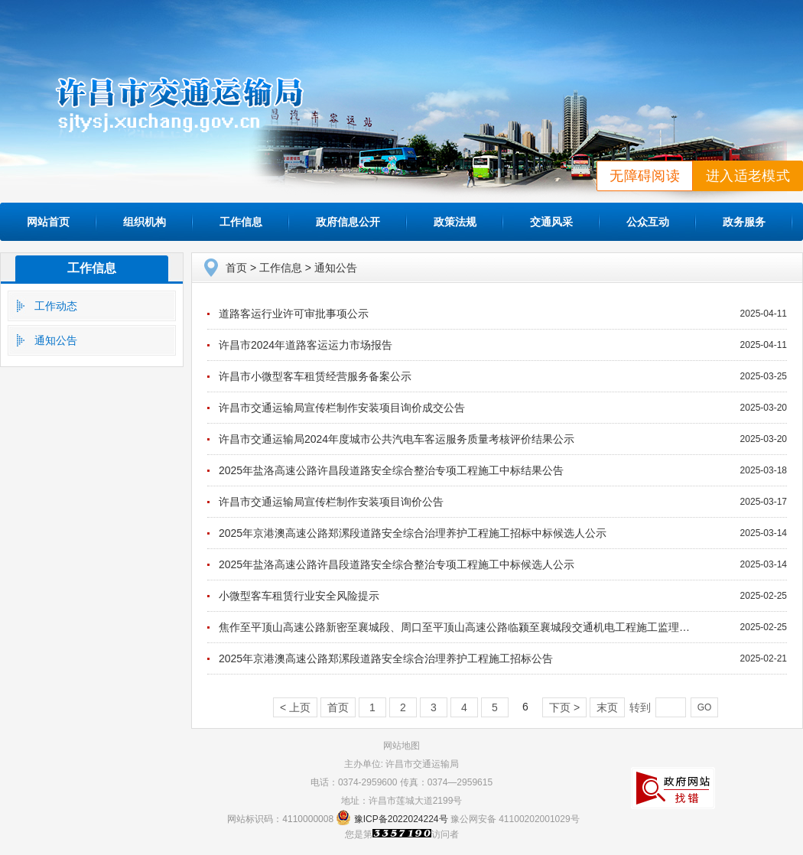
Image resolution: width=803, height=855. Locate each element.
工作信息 (240, 222)
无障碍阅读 (645, 176)
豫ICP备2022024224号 (401, 819)
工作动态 (55, 306)
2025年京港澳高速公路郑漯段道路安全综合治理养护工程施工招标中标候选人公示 (412, 533)
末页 (607, 707)
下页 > (564, 707)
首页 (236, 268)
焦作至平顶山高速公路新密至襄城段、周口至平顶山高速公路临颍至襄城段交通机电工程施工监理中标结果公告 (481, 627)
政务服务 (744, 222)
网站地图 (401, 745)
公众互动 (647, 222)
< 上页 (295, 707)
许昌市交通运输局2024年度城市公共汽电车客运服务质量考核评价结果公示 (396, 439)
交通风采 (551, 222)
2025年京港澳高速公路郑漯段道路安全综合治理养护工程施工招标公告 (386, 658)
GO (704, 707)
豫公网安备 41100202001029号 (515, 819)
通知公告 (55, 340)
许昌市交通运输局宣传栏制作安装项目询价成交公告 (342, 407)
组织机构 (144, 222)
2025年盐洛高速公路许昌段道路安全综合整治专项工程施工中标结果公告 (391, 470)
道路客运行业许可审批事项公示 (294, 313)
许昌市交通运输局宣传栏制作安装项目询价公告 (331, 502)
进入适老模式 (748, 176)
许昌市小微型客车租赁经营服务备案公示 (315, 376)
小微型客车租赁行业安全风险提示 (299, 596)
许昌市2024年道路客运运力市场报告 (305, 345)
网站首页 (48, 222)
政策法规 (455, 222)
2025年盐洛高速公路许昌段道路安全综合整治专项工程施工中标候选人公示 (396, 564)
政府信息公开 (348, 222)
